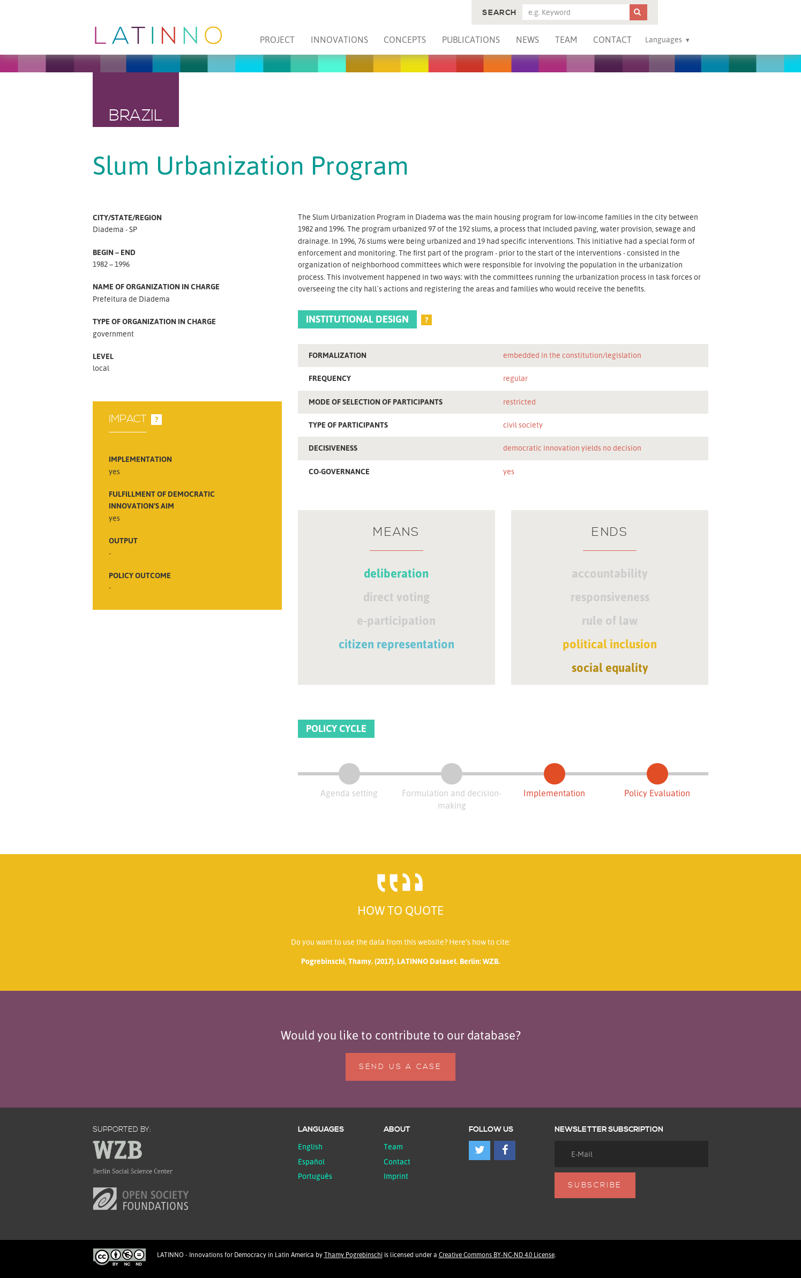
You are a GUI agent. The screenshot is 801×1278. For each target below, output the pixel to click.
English (310, 1146)
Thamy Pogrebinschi (353, 1255)
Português (315, 1175)
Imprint (396, 1175)
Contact (612, 39)
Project (277, 39)
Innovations (339, 39)
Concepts (405, 39)
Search (499, 13)
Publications (471, 39)
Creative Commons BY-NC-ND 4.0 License (497, 1255)
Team (566, 39)
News (527, 39)
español (311, 1161)
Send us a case (400, 1067)
